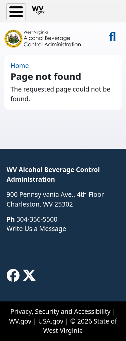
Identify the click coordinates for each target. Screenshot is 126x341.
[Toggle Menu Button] (16, 11)
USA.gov (51, 321)
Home (19, 65)
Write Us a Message (36, 228)
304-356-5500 (36, 219)
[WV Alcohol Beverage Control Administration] (45, 38)
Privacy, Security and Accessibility (60, 311)
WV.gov (20, 321)
